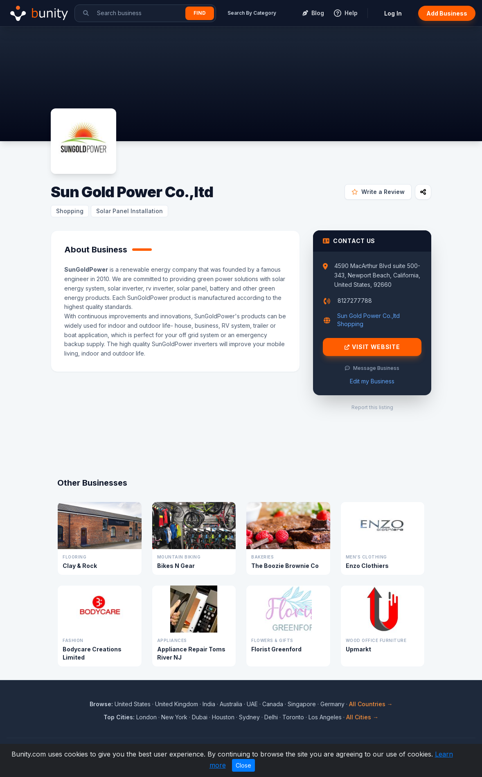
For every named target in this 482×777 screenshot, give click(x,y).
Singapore (302, 703)
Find (200, 13)
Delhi (271, 717)
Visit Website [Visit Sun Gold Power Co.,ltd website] (372, 347)
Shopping (69, 210)
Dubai (199, 717)
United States (133, 703)
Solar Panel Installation (129, 210)
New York (174, 717)
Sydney (249, 717)
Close (243, 765)
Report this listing (372, 407)
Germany (332, 703)
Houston (223, 717)
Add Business (446, 13)
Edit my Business (372, 381)
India (209, 703)
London (146, 717)
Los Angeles (325, 717)
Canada (272, 703)
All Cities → (362, 717)
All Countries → (371, 703)
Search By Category (251, 13)
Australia (231, 703)
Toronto (293, 717)
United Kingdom (176, 703)
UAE (252, 703)
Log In (393, 13)
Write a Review (378, 191)
